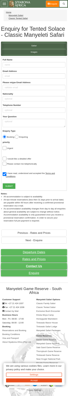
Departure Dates (34, 252)
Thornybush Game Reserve (48, 351)
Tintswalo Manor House (47, 323)
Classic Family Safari (45, 303)
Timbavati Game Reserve (47, 355)
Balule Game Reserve (46, 340)
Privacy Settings (34, 390)
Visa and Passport (10, 338)
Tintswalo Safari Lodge (46, 326)
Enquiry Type (9, 131)
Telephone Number (12, 105)
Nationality (8, 94)
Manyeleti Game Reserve (47, 343)
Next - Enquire (34, 240)
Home (8, 12)
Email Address (10, 71)
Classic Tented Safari (18, 18)
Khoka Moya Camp (45, 315)
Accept (33, 380)
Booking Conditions (11, 334)
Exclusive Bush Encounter (48, 311)
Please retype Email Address (17, 82)
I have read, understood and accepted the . (29, 175)
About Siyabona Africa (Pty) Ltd (16, 342)
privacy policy (13, 369)
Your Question (10, 116)
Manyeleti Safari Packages (48, 330)
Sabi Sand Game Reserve (48, 347)
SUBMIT (9, 186)
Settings (34, 374)
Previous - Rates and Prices (34, 232)
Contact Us (34, 266)
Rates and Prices (34, 259)
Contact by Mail (11, 311)
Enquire (34, 273)
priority (6, 142)
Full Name (7, 60)
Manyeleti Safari (16, 15)
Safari (34, 45)
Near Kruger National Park (48, 359)
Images (34, 52)
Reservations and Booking (14, 330)
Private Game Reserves (47, 363)
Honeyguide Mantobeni (46, 319)
